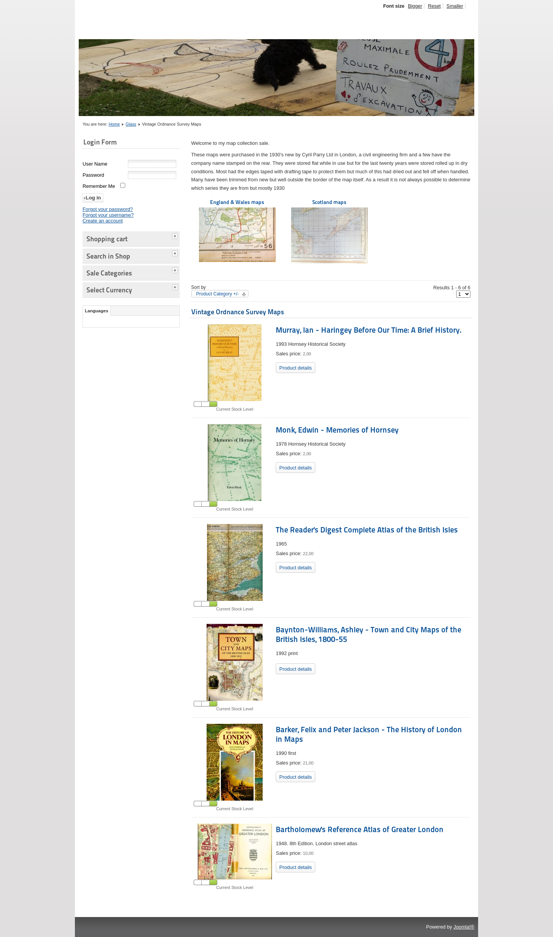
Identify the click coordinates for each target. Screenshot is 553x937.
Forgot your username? (108, 215)
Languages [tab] (96, 310)
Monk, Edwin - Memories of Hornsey (337, 430)
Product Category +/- (217, 294)
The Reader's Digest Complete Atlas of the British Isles (367, 529)
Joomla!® (464, 927)
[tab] (176, 235)
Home (114, 124)
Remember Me (99, 186)
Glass (131, 124)
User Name (95, 164)
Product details (295, 368)
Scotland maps (329, 231)
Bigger (415, 6)
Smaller (455, 6)
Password (93, 175)
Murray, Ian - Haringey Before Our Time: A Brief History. (369, 330)
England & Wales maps (237, 230)
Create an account (103, 221)
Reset (434, 6)
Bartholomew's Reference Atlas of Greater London (360, 829)
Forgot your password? (108, 209)
